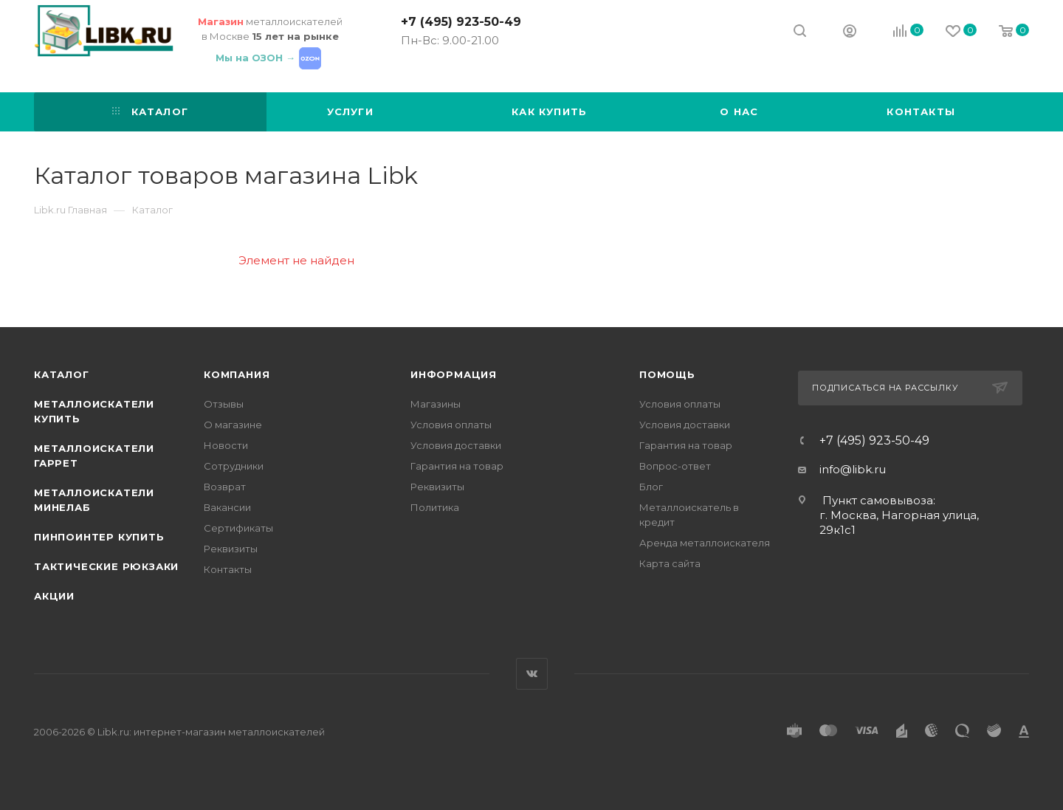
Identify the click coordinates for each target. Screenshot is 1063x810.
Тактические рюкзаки (106, 566)
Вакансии (227, 507)
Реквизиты (231, 549)
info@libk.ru (852, 469)
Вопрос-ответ (675, 466)
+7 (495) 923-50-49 (461, 22)
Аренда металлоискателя (704, 543)
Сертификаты (238, 528)
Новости (226, 445)
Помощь (667, 374)
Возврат (225, 486)
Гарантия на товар (456, 466)
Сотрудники (234, 466)
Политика (434, 507)
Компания (236, 374)
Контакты (228, 569)
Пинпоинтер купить (99, 537)
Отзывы (224, 404)
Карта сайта (670, 563)
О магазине (233, 424)
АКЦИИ (54, 596)
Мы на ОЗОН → (270, 58)
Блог (651, 486)
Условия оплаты (451, 424)
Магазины (435, 404)
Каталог (61, 374)
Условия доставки (455, 445)
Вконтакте (532, 674)
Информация (453, 374)
